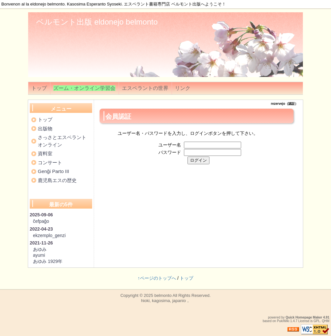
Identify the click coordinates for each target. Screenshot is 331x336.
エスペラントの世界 (145, 88)
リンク (182, 88)
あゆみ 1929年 (47, 261)
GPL (317, 321)
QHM (325, 321)
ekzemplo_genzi (49, 235)
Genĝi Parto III (53, 171)
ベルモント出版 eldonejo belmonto (97, 21)
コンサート (50, 162)
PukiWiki (283, 321)
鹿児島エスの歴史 (57, 180)
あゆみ (40, 249)
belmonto (162, 295)
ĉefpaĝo (41, 221)
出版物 (45, 128)
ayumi (39, 255)
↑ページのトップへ (157, 278)
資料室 (45, 153)
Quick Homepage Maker (303, 317)
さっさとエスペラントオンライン (62, 141)
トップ (39, 88)
